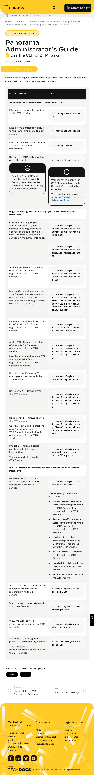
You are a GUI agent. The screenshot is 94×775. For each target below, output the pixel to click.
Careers (40, 733)
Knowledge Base (45, 743)
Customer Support (46, 737)
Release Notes (16, 733)
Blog (10, 739)
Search (12, 736)
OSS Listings (15, 746)
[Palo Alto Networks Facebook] (11, 760)
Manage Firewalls (71, 21)
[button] (92, 620)
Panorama (19, 21)
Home (8, 21)
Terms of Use (71, 737)
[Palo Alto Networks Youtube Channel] (34, 760)
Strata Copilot (78, 8)
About (39, 730)
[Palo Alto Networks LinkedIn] (18, 760)
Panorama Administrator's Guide (43, 21)
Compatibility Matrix (19, 743)
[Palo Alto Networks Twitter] (26, 760)
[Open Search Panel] (55, 7)
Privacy (68, 730)
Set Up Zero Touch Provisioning (23, 24)
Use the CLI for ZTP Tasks (55, 24)
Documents (70, 740)
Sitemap (12, 750)
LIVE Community (45, 740)
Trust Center (70, 733)
